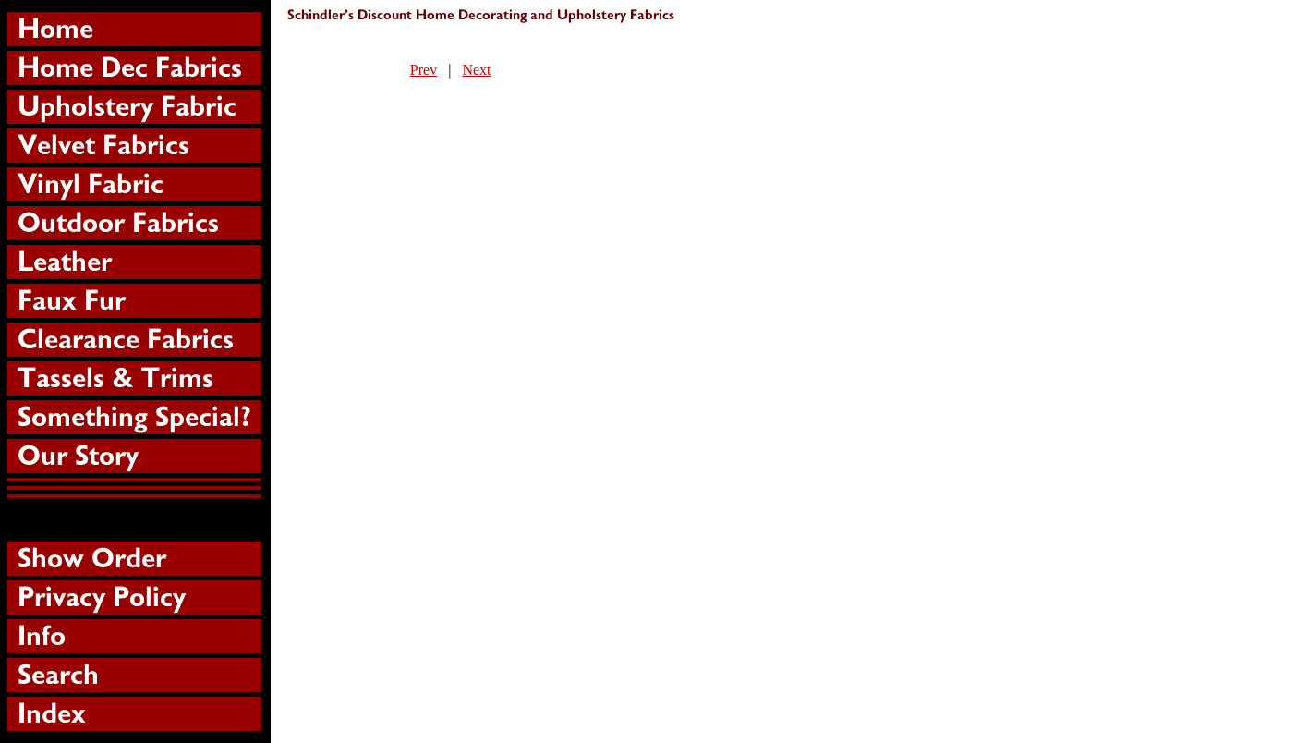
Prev (423, 70)
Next (476, 70)
